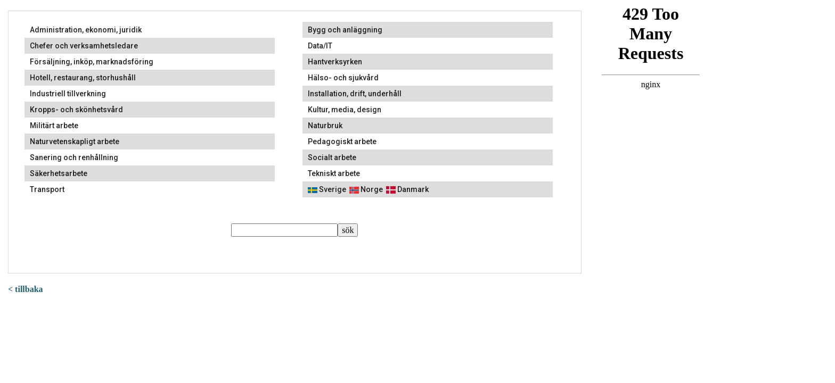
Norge (366, 189)
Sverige (327, 189)
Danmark (407, 189)
